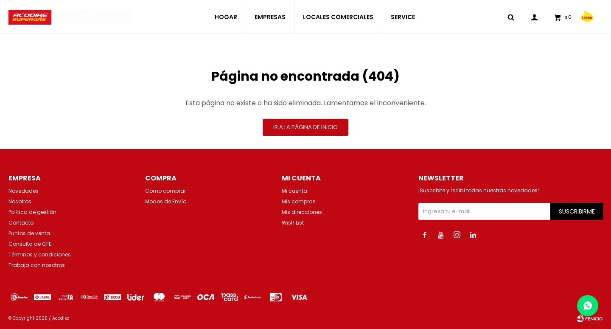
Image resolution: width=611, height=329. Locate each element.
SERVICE (403, 17)
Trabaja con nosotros (36, 265)
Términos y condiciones (39, 254)
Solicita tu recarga (95, 17)
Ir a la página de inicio (305, 127)
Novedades (23, 190)
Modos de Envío (165, 201)
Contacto (21, 222)
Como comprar (165, 190)
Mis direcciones (302, 212)
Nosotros (19, 201)
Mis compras (299, 201)
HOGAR (226, 17)
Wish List (293, 222)
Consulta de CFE (29, 243)
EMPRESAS (270, 17)
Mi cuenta (294, 190)
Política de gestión (32, 212)
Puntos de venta (29, 233)
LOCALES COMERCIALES (338, 17)
